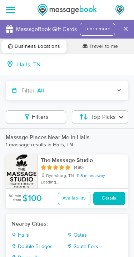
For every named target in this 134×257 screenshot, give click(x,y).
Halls (20, 235)
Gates (77, 235)
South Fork (82, 246)
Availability (74, 198)
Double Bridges (32, 246)
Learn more (97, 28)
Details (109, 198)
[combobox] (72, 64)
